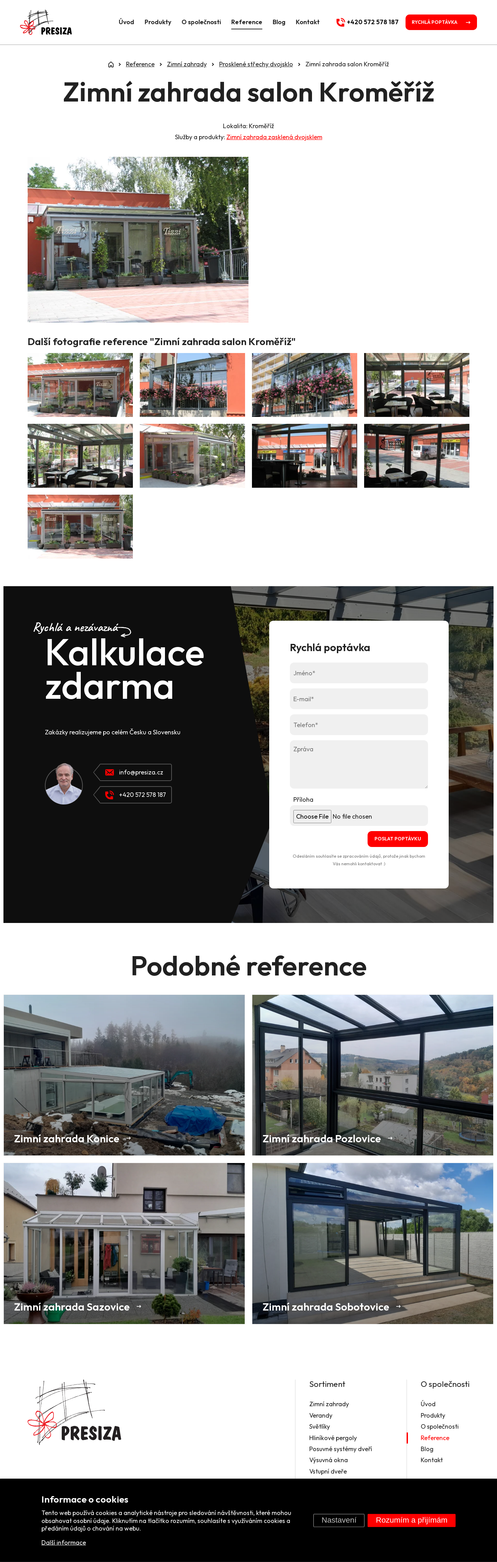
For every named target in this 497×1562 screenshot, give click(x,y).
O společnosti (199, 22)
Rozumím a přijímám (412, 1520)
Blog (277, 22)
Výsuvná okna (328, 1460)
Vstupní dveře (328, 1471)
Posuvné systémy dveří (340, 1449)
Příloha (303, 799)
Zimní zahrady (328, 1404)
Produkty (156, 22)
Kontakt (306, 22)
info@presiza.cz (134, 772)
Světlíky (319, 1426)
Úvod (124, 22)
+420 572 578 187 (135, 795)
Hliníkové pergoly (332, 1438)
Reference (244, 22)
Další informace (63, 1542)
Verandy (320, 1415)
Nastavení (339, 1520)
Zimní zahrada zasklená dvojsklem (274, 137)
